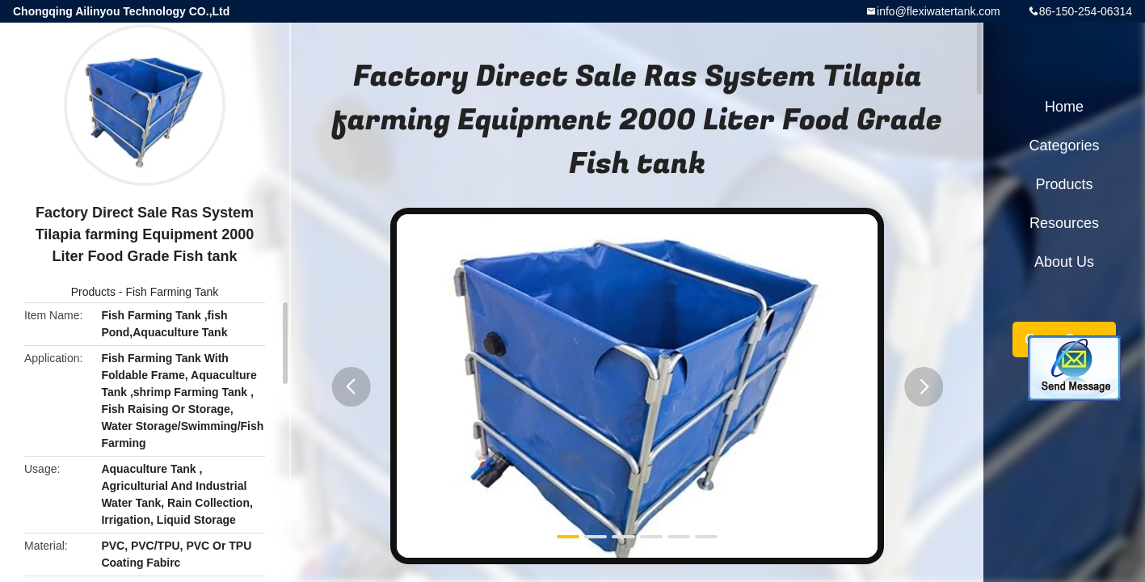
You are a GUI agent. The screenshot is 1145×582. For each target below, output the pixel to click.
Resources (1064, 223)
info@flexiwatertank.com (938, 11)
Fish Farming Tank (171, 291)
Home (1064, 107)
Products (93, 291)
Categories (1064, 145)
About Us (1064, 262)
